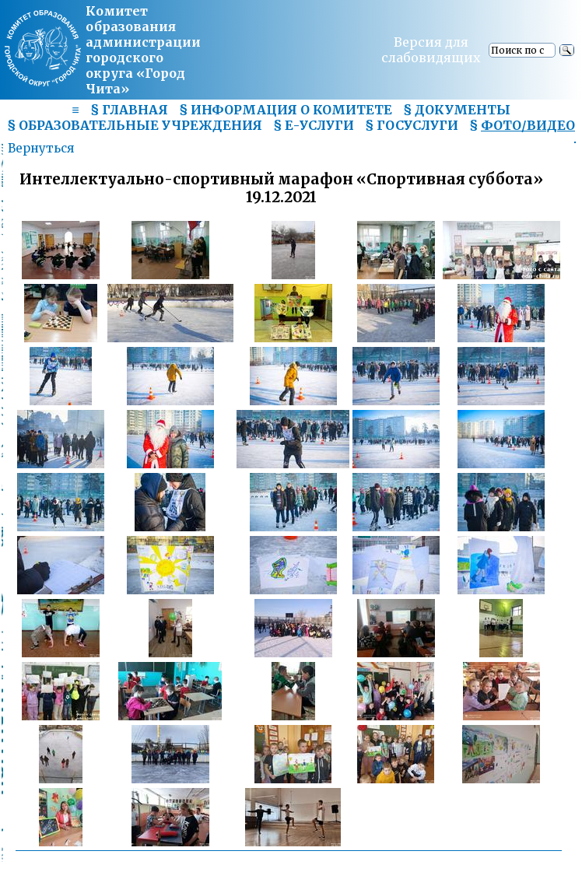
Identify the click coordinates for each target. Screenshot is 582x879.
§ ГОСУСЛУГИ (411, 125)
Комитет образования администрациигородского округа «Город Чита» (143, 49)
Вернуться (41, 148)
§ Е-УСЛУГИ (313, 125)
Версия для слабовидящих (431, 49)
